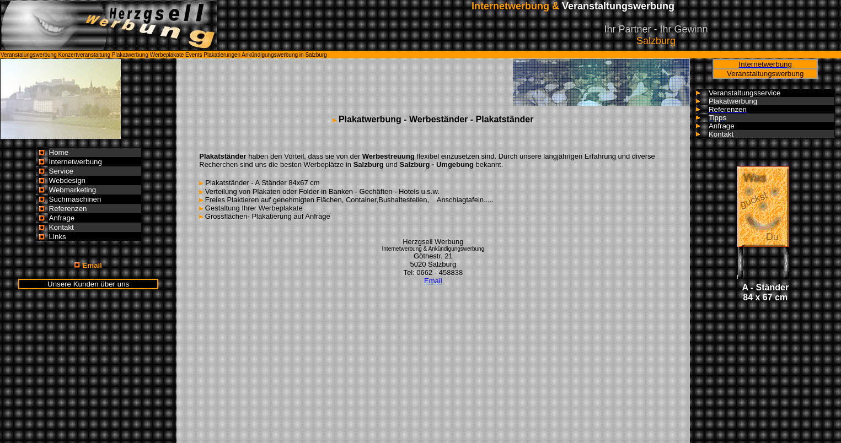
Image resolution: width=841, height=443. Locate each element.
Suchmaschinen (75, 199)
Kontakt (61, 227)
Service (61, 171)
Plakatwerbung (733, 101)
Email (433, 281)
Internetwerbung (75, 162)
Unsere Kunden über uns (88, 284)
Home (59, 152)
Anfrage (62, 218)
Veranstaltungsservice (744, 93)
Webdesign (67, 180)
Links (57, 237)
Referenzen (68, 208)
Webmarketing (73, 190)
